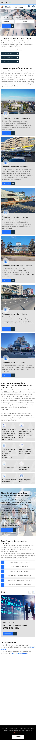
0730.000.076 (6, 1)
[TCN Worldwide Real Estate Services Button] (31, 6)
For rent (6, 17)
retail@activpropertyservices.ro (2, 1)
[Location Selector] (8, 21)
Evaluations (5, 61)
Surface (25, 21)
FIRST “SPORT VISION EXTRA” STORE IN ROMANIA (15, 627)
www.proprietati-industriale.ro (20, 571)
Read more (7, 633)
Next (33, 592)
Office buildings (7, 53)
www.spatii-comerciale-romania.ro (19, 585)
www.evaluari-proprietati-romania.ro (20, 580)
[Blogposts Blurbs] (18, 607)
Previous (29, 592)
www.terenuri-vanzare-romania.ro (20, 576)
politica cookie (19, 732)
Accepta (18, 736)
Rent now (6, 133)
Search (6, 26)
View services (7, 530)
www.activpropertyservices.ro (20, 562)
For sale (18, 17)
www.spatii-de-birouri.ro (20, 567)
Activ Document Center (20, 653)
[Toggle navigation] (33, 2)
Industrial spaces (7, 57)
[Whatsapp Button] (10, 2)
